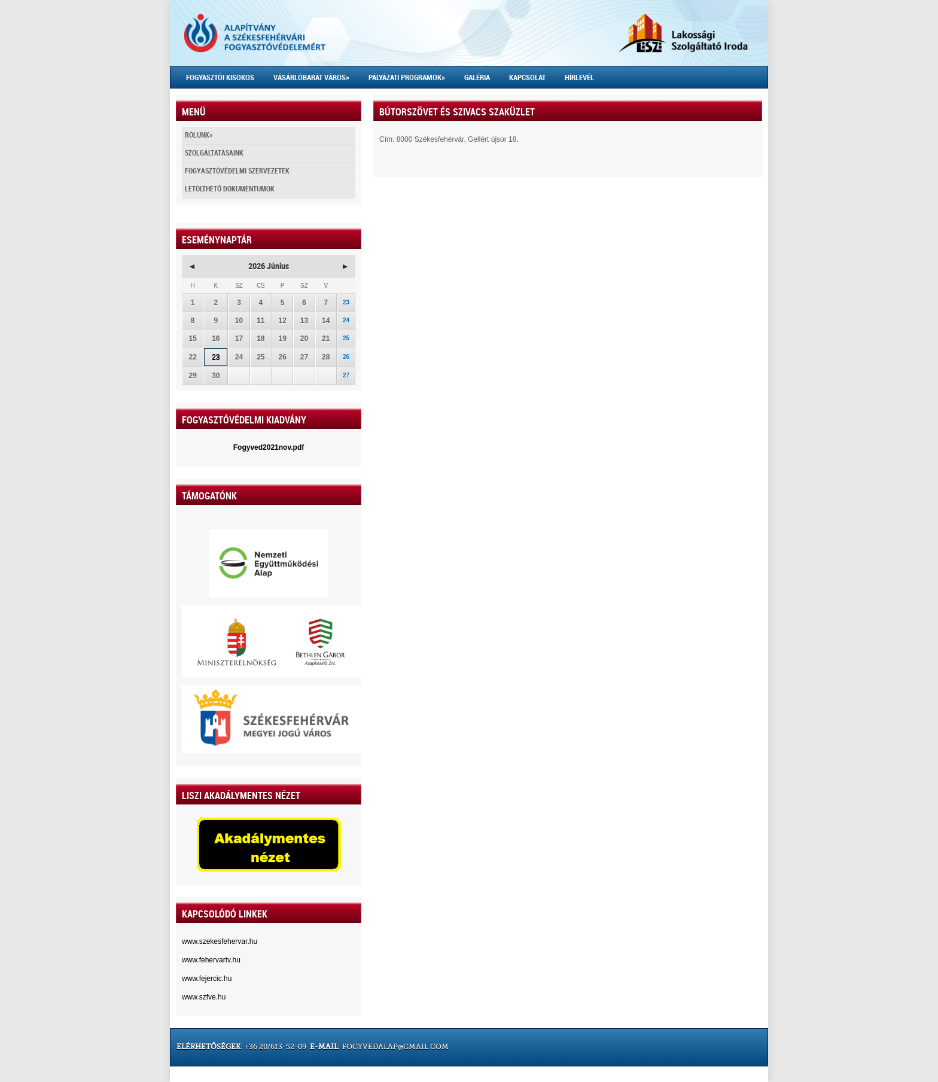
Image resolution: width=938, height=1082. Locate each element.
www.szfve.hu (204, 997)
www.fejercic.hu (207, 978)
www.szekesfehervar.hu (219, 941)
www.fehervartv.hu (211, 960)
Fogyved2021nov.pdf (268, 447)
